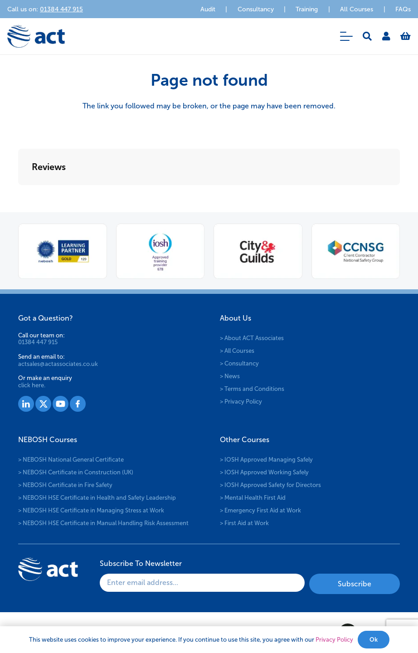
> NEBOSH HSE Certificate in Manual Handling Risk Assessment (103, 523)
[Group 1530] (78, 404)
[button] (346, 36)
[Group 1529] (60, 404)
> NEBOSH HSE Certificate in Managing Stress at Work (91, 510)
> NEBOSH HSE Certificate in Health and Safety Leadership (97, 497)
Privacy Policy (334, 639)
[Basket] (405, 36)
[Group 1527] (26, 404)
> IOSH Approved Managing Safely (266, 459)
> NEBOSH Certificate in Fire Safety (65, 485)
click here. (31, 385)
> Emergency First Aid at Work (260, 510)
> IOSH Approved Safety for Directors (270, 485)
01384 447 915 (38, 342)
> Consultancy (239, 363)
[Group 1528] (43, 404)
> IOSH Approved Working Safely (264, 472)
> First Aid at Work (244, 523)
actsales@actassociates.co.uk (58, 364)
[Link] (386, 36)
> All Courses (237, 350)
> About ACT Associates (252, 338)
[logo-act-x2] (36, 36)
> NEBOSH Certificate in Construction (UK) (75, 472)
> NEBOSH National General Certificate (71, 459)
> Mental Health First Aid (253, 497)
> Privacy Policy (241, 401)
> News (230, 376)
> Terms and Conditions (252, 388)
